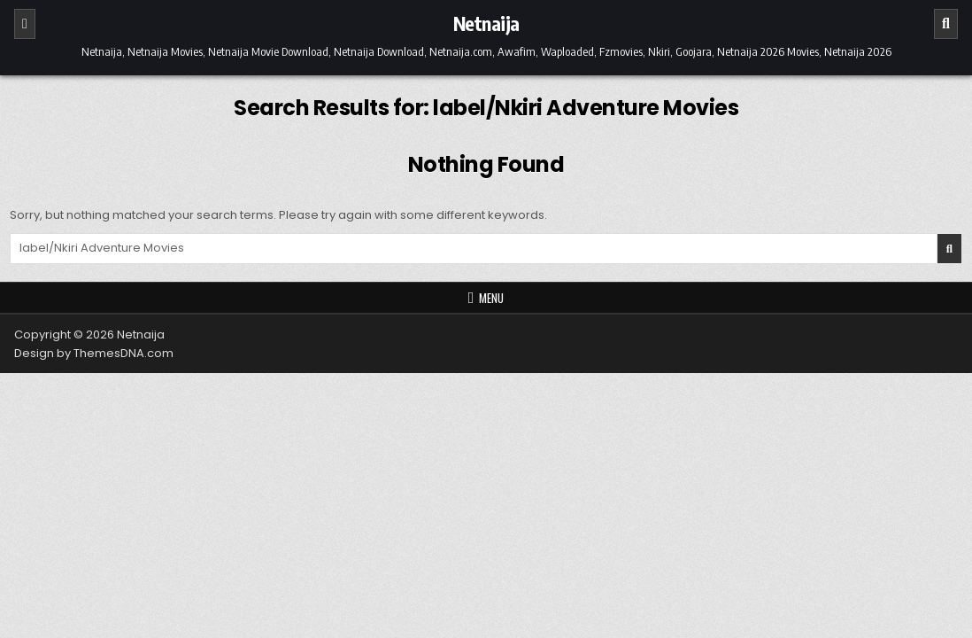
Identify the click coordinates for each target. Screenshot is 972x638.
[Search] (946, 24)
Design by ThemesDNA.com (94, 353)
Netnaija (486, 23)
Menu (491, 298)
